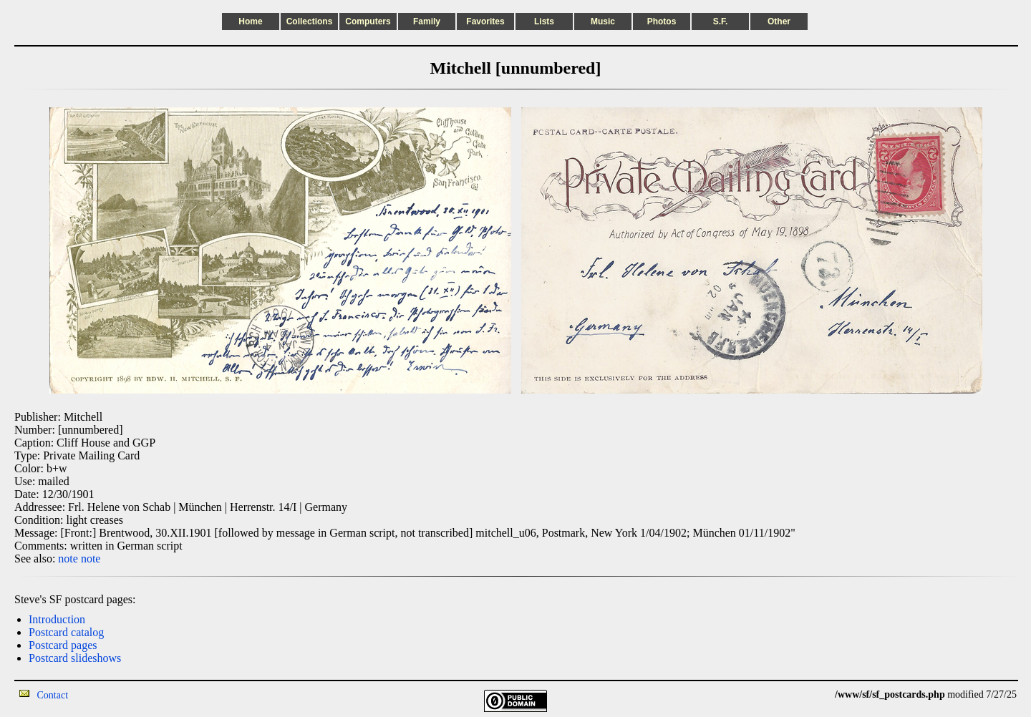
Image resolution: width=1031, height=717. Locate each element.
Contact (53, 695)
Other (779, 21)
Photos (662, 21)
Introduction (57, 619)
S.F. (720, 21)
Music (603, 21)
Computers (367, 21)
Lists (544, 21)
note (68, 558)
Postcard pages (63, 645)
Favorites (485, 21)
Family (426, 21)
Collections (309, 21)
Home (250, 21)
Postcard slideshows (75, 658)
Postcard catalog (66, 632)
